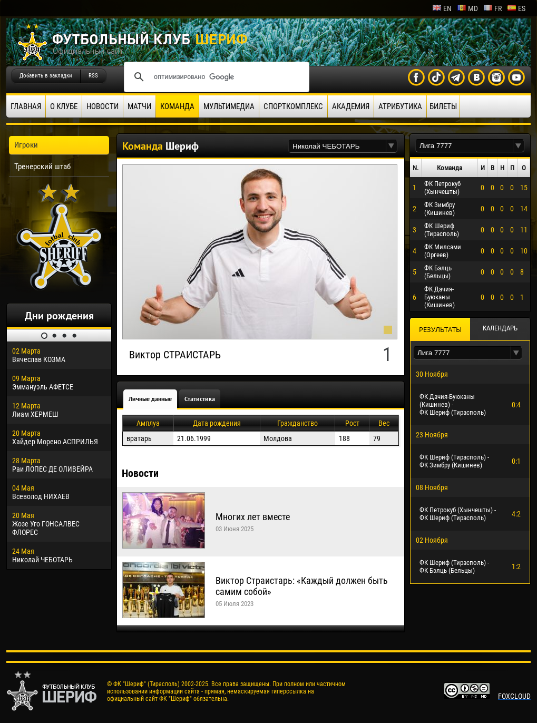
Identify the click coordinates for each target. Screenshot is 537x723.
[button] (391, 146)
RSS (93, 75)
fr (492, 8)
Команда (177, 106)
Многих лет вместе (253, 516)
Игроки (26, 145)
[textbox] (337, 146)
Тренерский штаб (42, 166)
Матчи (139, 106)
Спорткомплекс (293, 106)
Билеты (443, 106)
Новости (102, 106)
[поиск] (215, 77)
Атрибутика (400, 106)
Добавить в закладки (45, 75)
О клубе (63, 106)
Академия (350, 106)
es (516, 8)
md (467, 8)
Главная (26, 106)
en (442, 8)
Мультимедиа (229, 106)
